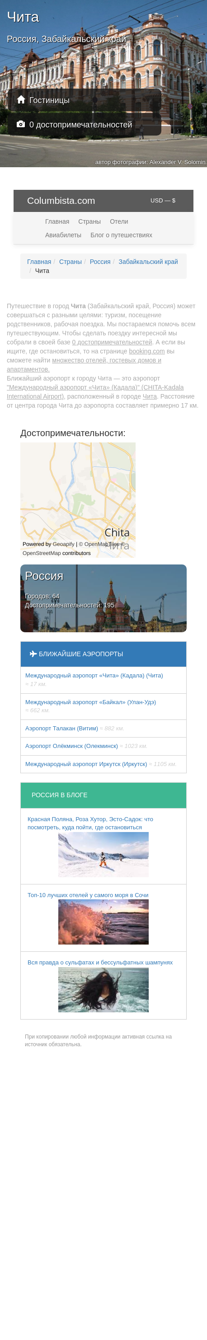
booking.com (147, 351)
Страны (89, 221)
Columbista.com (61, 200)
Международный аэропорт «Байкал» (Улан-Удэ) (90, 706)
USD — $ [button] (163, 200)
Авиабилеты (63, 235)
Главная (57, 221)
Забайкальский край (148, 261)
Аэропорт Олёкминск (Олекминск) (86, 746)
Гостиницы (43, 100)
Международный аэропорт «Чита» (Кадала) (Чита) (94, 679)
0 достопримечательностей (74, 124)
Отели (119, 221)
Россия (100, 261)
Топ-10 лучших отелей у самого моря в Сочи (88, 918)
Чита (150, 396)
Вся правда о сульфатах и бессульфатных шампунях (100, 985)
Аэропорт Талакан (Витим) (74, 728)
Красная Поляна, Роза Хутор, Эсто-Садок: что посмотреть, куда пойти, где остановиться (90, 846)
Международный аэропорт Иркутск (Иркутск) (101, 764)
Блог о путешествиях (121, 235)
